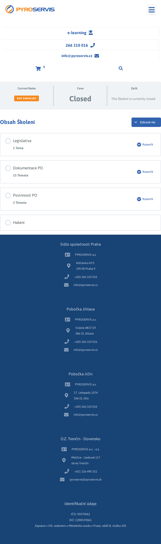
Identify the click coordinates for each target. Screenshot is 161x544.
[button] (151, 10)
